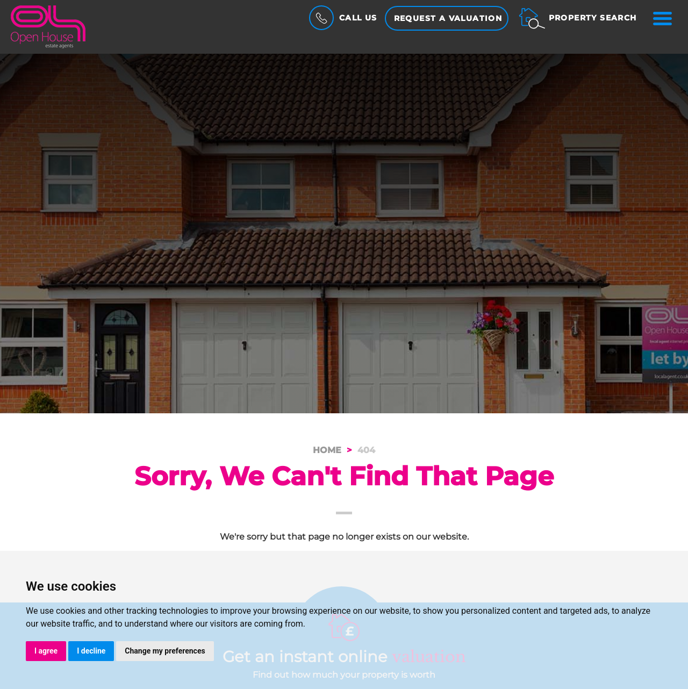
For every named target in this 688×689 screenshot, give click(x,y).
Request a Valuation (448, 18)
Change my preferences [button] (165, 651)
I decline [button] (91, 651)
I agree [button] (46, 651)
